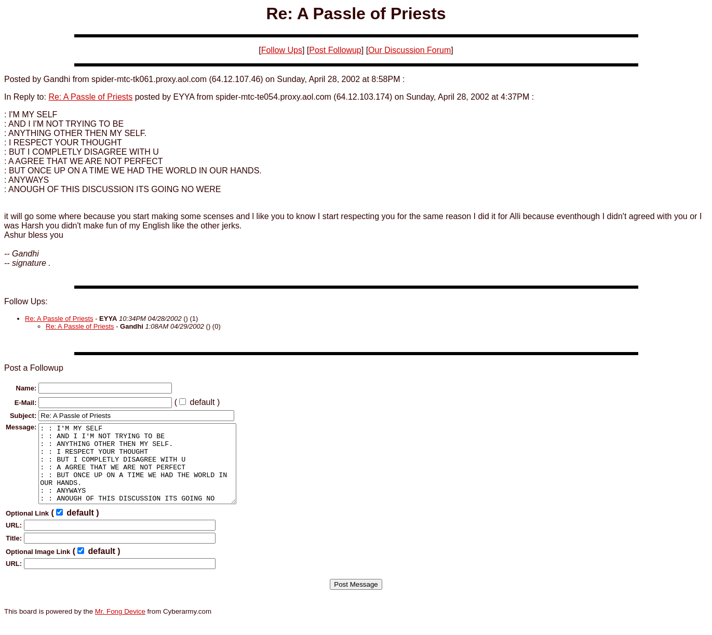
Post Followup (335, 50)
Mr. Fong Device (120, 627)
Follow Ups (281, 50)
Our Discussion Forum (409, 50)
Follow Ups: (26, 301)
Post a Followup (33, 367)
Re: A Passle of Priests (90, 96)
